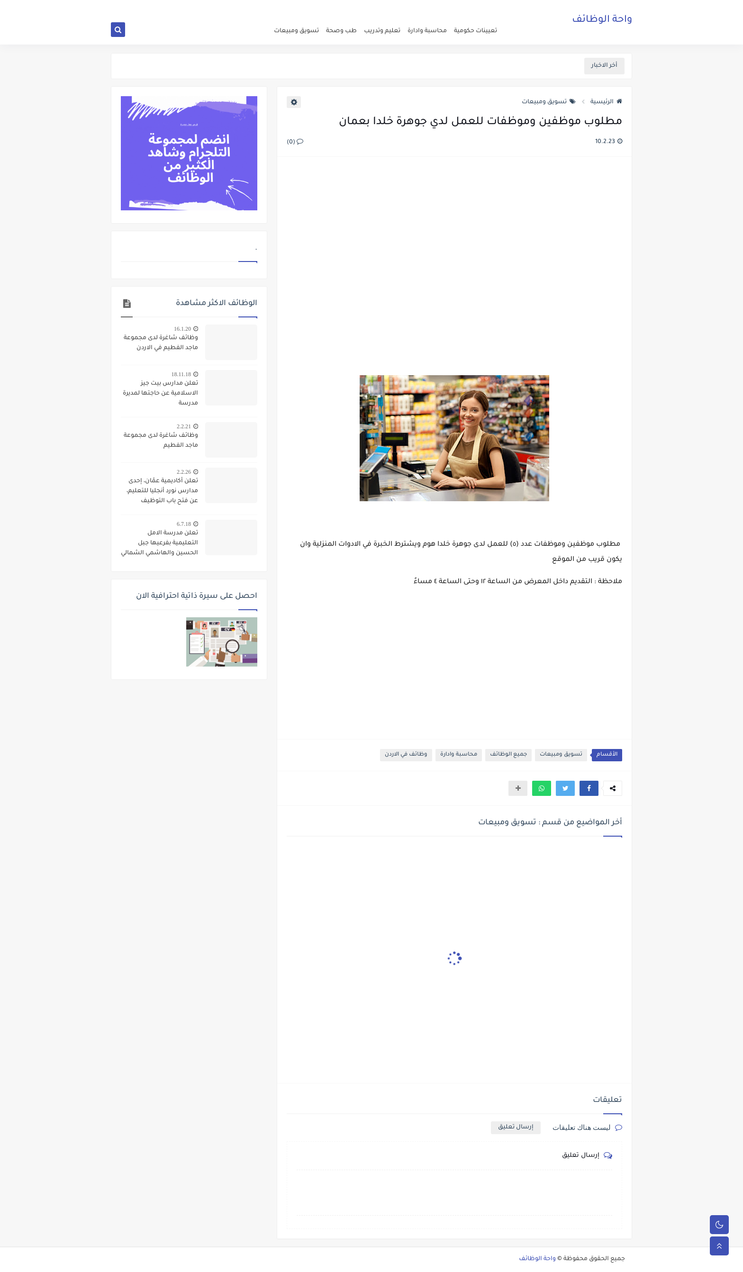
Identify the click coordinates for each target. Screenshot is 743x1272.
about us (433, 7)
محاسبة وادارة (427, 31)
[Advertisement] (454, 267)
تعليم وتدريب (382, 31)
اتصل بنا (408, 7)
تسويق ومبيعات (296, 31)
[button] (589, 788)
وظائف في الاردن (406, 755)
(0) (295, 142)
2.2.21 (184, 426)
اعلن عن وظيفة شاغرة (476, 7)
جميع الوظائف (508, 755)
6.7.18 (184, 524)
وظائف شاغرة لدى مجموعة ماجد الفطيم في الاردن (161, 343)
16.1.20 (182, 328)
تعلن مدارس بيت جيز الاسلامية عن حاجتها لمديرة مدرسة (160, 393)
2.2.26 (184, 472)
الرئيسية (606, 102)
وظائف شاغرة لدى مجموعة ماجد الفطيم (161, 441)
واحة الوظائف (602, 21)
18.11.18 (181, 374)
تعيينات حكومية (475, 31)
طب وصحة (341, 31)
